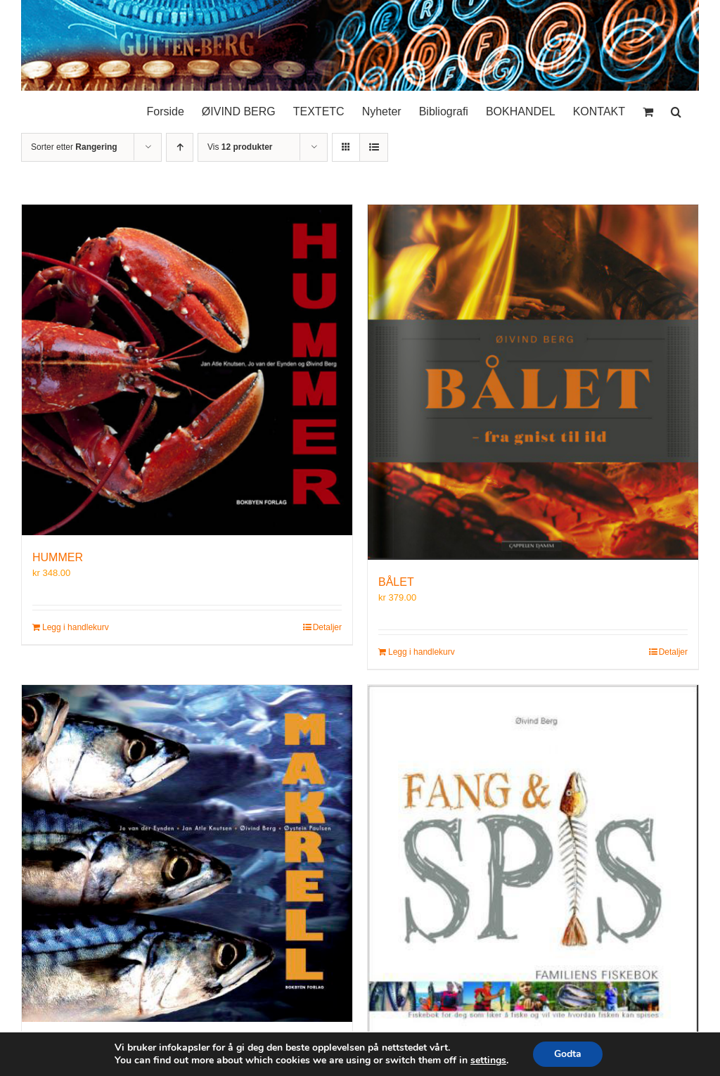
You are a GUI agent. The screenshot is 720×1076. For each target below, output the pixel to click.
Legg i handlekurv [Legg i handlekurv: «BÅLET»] (421, 652)
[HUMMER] (187, 370)
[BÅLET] (533, 383)
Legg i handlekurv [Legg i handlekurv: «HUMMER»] (75, 627)
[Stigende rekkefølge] (179, 147)
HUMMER (57, 557)
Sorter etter (74, 147)
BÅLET (396, 582)
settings (488, 1060)
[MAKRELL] (187, 853)
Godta (567, 1054)
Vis (239, 147)
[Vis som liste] (373, 147)
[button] (676, 108)
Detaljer (327, 627)
